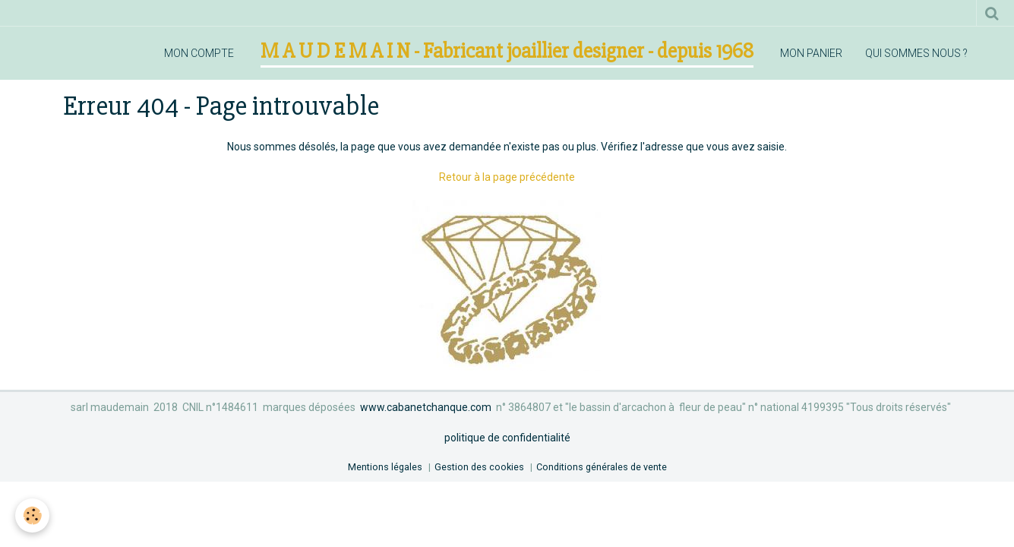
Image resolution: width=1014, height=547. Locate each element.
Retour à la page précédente (507, 177)
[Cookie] (32, 515)
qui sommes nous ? (916, 53)
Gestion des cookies (479, 467)
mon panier (811, 53)
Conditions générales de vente (601, 467)
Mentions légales (385, 467)
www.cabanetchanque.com (425, 407)
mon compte (199, 53)
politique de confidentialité (507, 438)
